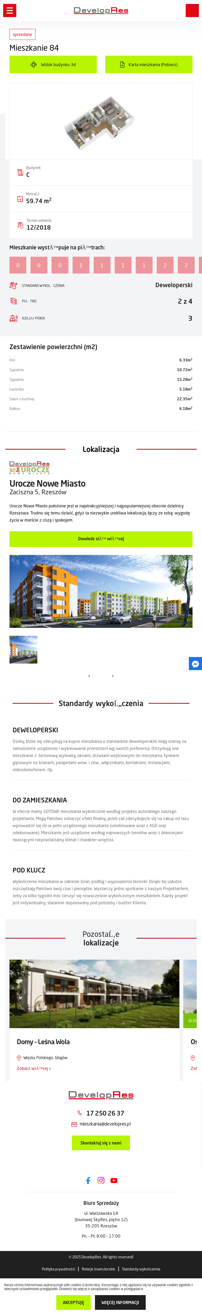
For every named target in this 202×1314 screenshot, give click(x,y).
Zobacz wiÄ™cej (34, 1068)
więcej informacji (120, 1302)
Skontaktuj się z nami (100, 1142)
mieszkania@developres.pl (105, 1124)
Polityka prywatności (58, 1269)
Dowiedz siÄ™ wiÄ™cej (101, 538)
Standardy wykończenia (141, 1269)
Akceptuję (73, 1302)
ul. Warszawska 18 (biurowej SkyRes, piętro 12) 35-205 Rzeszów (101, 1219)
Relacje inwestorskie (98, 1269)
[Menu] (9, 10)
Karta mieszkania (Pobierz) (153, 64)
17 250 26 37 (105, 1113)
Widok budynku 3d (58, 64)
